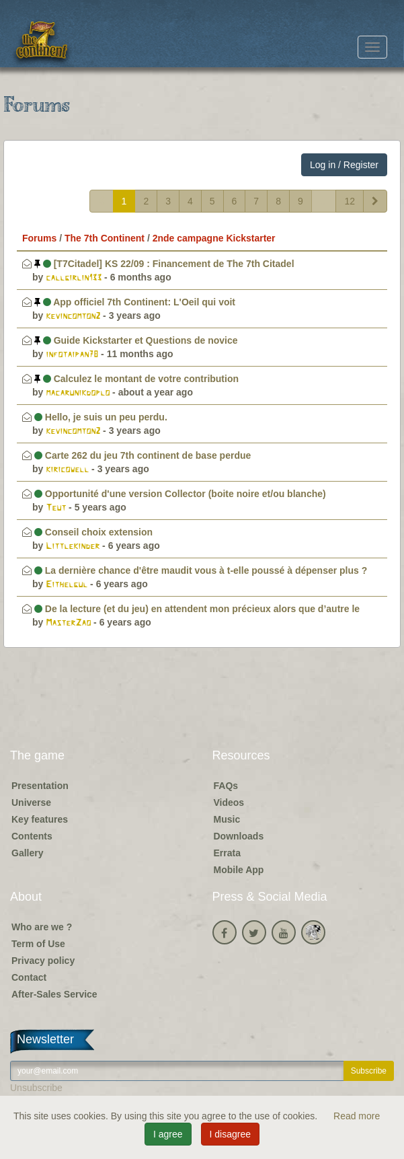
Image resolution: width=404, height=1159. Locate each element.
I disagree (230, 1134)
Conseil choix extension (93, 532)
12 (349, 201)
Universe (31, 802)
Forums (39, 238)
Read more (356, 1116)
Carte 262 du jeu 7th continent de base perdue (142, 455)
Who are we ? (41, 927)
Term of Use (38, 943)
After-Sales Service (54, 994)
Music (227, 819)
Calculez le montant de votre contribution (136, 378)
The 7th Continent (105, 238)
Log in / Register (344, 164)
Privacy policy (43, 960)
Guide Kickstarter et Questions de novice (136, 340)
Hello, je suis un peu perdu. (100, 417)
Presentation (40, 785)
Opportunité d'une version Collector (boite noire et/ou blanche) (180, 493)
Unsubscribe (36, 1087)
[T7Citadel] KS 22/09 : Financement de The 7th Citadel (164, 263)
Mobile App (239, 869)
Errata (227, 853)
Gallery (27, 853)
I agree (168, 1134)
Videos (229, 802)
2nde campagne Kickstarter (214, 238)
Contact (28, 977)
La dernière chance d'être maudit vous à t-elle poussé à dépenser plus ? (200, 570)
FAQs (226, 785)
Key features (39, 819)
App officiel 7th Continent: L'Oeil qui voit (134, 302)
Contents (31, 836)
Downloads (239, 836)
